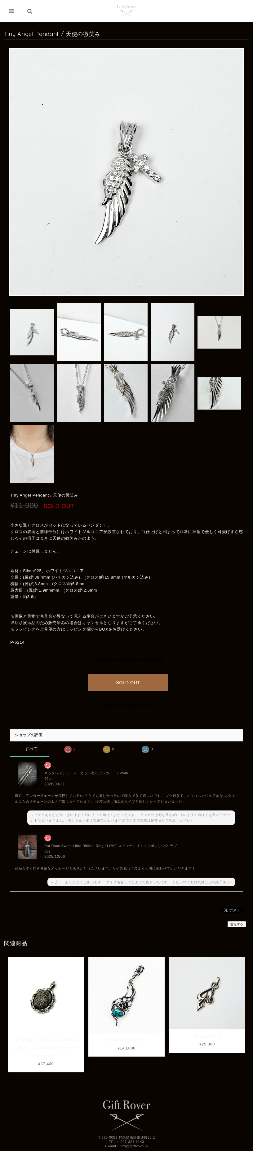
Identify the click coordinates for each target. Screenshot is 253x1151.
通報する (236, 923)
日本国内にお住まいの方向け (128, 703)
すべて (31, 747)
